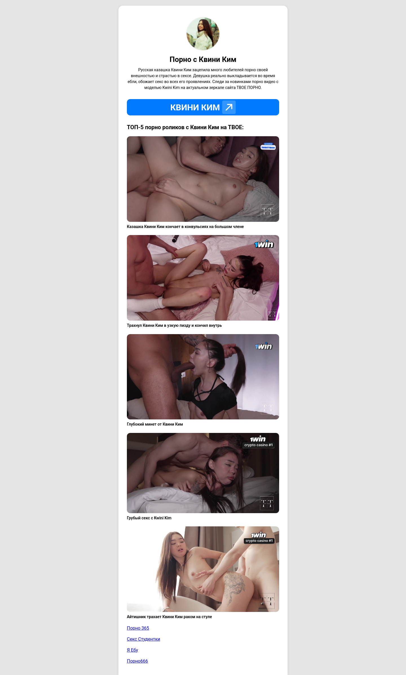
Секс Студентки (143, 639)
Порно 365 (138, 628)
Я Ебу (132, 650)
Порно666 (137, 661)
